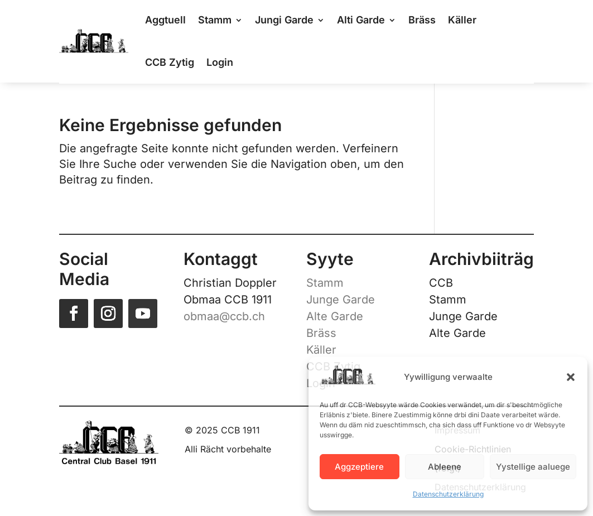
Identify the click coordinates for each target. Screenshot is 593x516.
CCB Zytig (169, 62)
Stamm (325, 283)
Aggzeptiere (359, 466)
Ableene (444, 466)
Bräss (321, 333)
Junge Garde (340, 299)
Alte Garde (334, 316)
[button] (570, 377)
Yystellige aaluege (533, 466)
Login (219, 62)
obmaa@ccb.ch (224, 316)
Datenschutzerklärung (448, 494)
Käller (321, 349)
